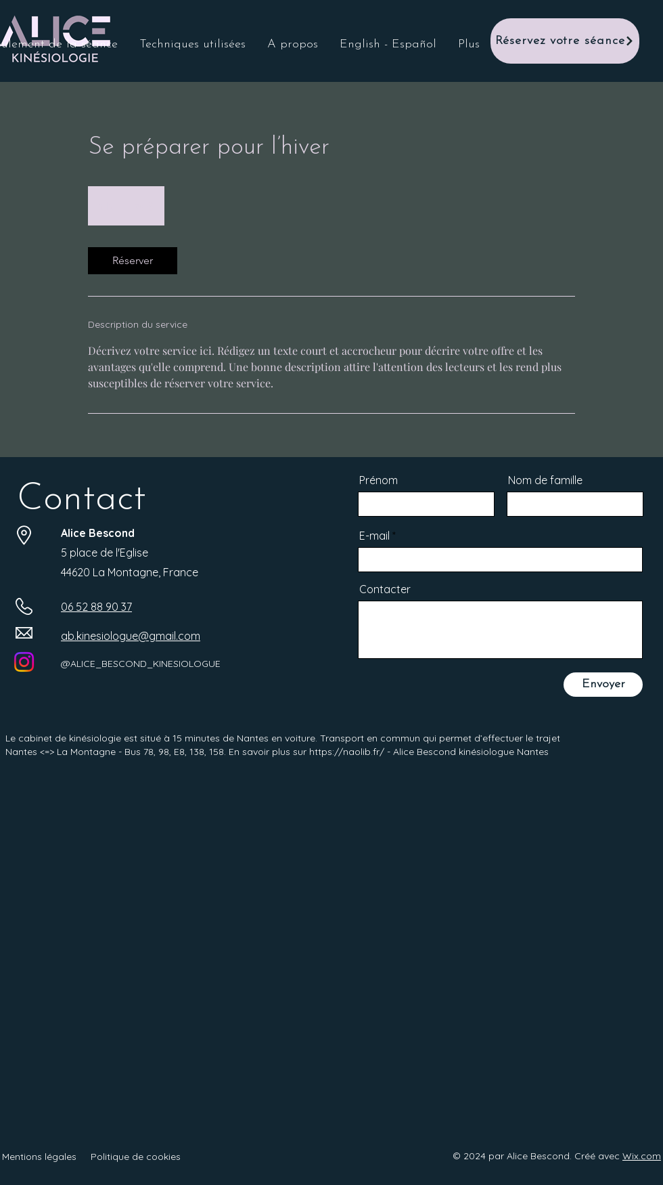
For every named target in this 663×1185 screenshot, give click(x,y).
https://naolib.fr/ (346, 752)
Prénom (378, 480)
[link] (132, 260)
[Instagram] (24, 662)
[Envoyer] (603, 684)
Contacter (385, 589)
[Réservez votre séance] (564, 41)
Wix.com (641, 1156)
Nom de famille (545, 480)
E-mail (374, 535)
